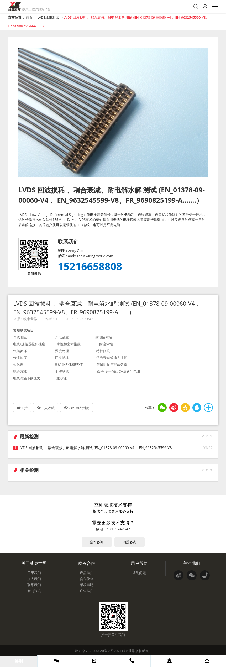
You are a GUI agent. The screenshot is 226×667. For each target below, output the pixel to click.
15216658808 (90, 266)
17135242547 (118, 529)
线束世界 (128, 651)
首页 (29, 17)
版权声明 (86, 584)
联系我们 (34, 584)
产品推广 (86, 572)
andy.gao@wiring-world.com (90, 255)
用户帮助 (139, 563)
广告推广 (86, 590)
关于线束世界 (34, 563)
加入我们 (34, 578)
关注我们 (191, 563)
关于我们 (34, 572)
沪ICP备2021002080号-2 (92, 651)
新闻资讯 (34, 590)
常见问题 (139, 572)
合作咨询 (96, 542)
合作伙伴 (86, 578)
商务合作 (86, 563)
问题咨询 (129, 542)
